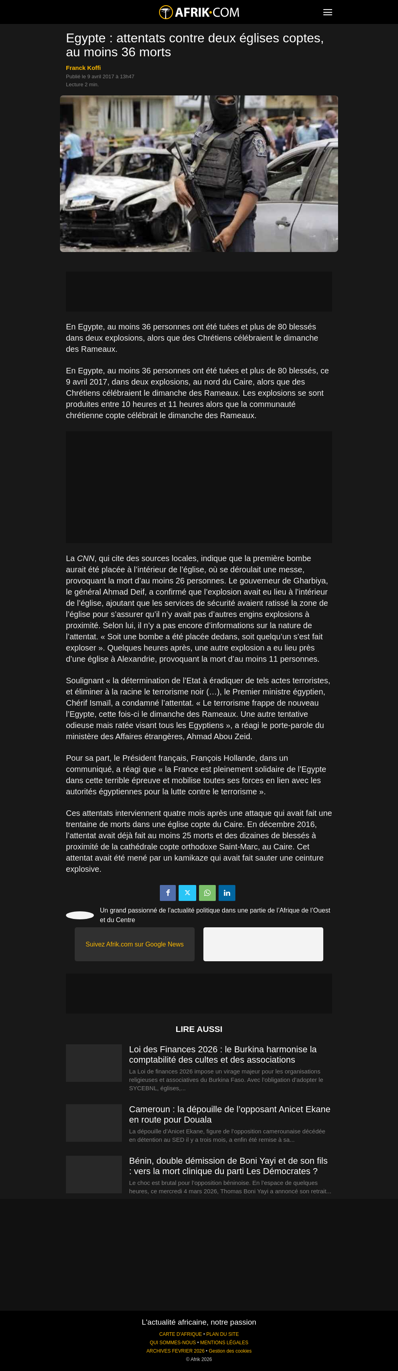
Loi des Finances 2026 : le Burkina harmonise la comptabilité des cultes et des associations (223, 1054)
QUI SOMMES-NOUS (173, 1342)
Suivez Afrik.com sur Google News (134, 944)
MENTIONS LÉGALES (224, 1342)
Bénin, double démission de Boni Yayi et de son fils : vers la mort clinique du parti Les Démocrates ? (228, 1166)
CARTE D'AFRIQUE (180, 1334)
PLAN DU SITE (222, 1334)
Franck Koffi (83, 67)
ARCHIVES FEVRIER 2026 (175, 1351)
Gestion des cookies (230, 1351)
